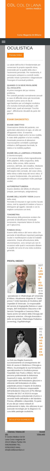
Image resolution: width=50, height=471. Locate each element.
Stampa (10, 432)
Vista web (41, 434)
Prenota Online (15, 55)
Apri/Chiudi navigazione (25, 42)
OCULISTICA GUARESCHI (20, 419)
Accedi (42, 432)
